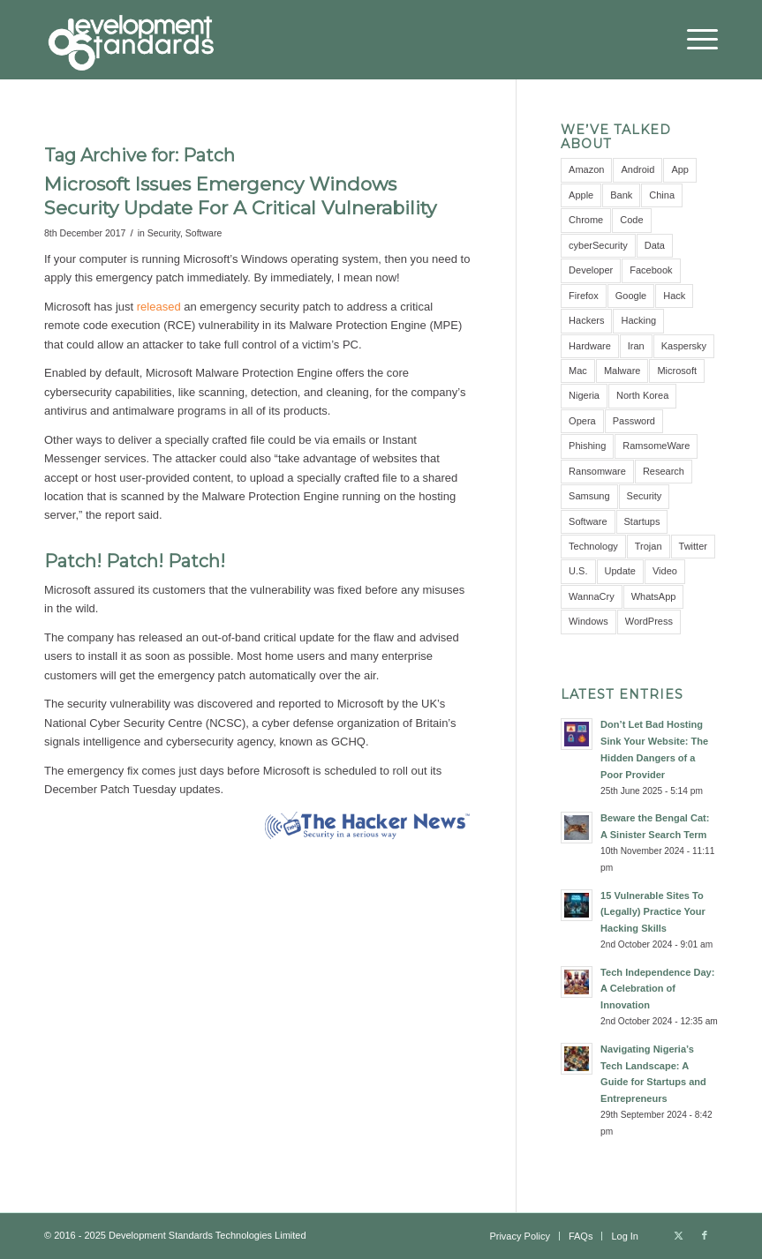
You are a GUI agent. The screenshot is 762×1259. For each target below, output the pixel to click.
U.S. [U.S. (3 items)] (578, 571)
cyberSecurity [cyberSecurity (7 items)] (598, 245)
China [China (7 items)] (662, 195)
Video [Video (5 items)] (665, 571)
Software (204, 233)
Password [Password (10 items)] (634, 421)
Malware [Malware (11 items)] (622, 370)
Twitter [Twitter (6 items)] (693, 546)
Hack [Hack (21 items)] (674, 295)
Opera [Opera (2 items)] (582, 421)
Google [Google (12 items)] (630, 295)
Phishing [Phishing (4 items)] (587, 445)
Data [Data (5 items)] (655, 245)
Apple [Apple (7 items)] (581, 195)
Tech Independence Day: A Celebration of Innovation (657, 989)
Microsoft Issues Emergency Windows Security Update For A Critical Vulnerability (240, 196)
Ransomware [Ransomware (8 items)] (597, 471)
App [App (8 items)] (680, 169)
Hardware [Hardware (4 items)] (590, 346)
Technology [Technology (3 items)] (593, 546)
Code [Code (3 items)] (631, 219)
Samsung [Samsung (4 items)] (589, 496)
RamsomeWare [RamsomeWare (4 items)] (656, 445)
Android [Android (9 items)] (637, 169)
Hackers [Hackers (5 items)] (586, 320)
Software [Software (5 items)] (588, 521)
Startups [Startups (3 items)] (642, 521)
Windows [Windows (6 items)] (588, 621)
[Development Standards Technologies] (130, 39)
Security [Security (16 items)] (644, 496)
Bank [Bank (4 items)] (621, 195)
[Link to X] (678, 1235)
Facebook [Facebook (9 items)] (651, 270)
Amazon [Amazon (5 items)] (586, 169)
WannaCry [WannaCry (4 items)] (592, 596)
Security (163, 233)
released (159, 306)
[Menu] (693, 39)
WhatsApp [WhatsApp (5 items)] (653, 596)
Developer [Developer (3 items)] (591, 270)
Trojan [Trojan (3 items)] (648, 546)
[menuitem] (693, 39)
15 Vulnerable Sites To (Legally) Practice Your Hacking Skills (652, 912)
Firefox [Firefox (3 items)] (584, 295)
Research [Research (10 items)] (663, 471)
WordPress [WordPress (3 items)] (649, 621)
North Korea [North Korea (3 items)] (642, 395)
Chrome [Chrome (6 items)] (586, 219)
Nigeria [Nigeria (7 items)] (584, 395)
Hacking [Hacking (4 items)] (638, 320)
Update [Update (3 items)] (620, 571)
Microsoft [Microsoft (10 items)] (677, 370)
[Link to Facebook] (704, 1235)
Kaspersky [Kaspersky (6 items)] (683, 346)
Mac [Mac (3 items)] (578, 370)
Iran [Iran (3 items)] (636, 346)
